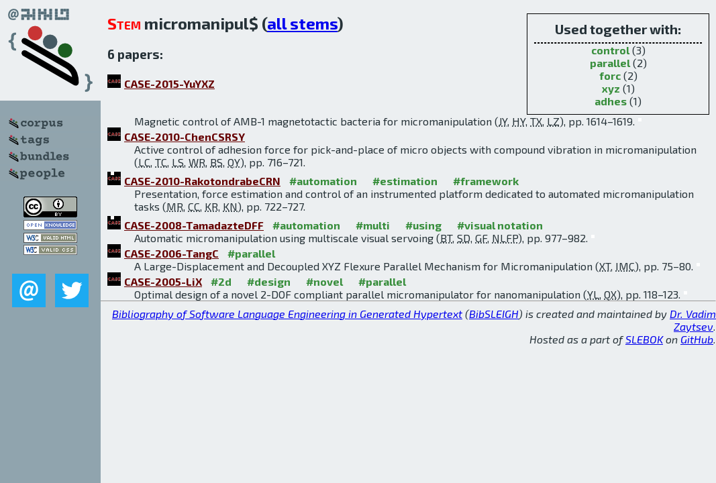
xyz (611, 88)
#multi (373, 225)
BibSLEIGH (494, 313)
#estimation (405, 180)
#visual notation (500, 225)
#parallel (251, 253)
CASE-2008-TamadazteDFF (194, 225)
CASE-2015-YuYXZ (169, 83)
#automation (323, 180)
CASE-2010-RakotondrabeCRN (202, 180)
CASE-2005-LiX (163, 281)
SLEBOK (644, 339)
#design (269, 281)
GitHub (696, 339)
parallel (610, 62)
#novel (324, 281)
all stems (302, 23)
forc (610, 75)
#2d (221, 281)
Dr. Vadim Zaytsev (693, 320)
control (610, 50)
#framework (486, 180)
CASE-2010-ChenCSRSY (184, 136)
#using (423, 225)
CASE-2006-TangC (171, 253)
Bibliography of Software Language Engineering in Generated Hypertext (287, 313)
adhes (611, 101)
